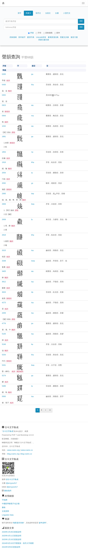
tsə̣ (32, 250)
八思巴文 (66, 13)
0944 (4, 116)
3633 (4, 292)
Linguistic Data (8, 515)
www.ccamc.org (13, 450)
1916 (4, 162)
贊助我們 (7, 491)
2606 (4, 204)
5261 (4, 365)
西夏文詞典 (64, 37)
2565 (4, 194)
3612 (4, 282)
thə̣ (32, 85)
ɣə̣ (32, 183)
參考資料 (42, 523)
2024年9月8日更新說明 (11, 547)
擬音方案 (74, 37)
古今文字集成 (8, 431)
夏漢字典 (30, 37)
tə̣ (32, 173)
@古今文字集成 (12, 479)
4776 (4, 323)
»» (50, 410)
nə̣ (32, 152)
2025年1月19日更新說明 (11, 539)
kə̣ (32, 344)
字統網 (4, 500)
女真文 (48, 13)
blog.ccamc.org (13, 454)
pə (32, 323)
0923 (4, 105)
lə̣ (32, 219)
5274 (4, 376)
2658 (4, 219)
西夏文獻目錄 (43, 40)
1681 (4, 136)
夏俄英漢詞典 (53, 37)
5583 (4, 396)
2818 (4, 235)
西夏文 (28, 13)
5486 (4, 386)
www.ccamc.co (27, 450)
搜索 (81, 21)
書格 (3, 507)
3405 (4, 271)
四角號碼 (13, 37)
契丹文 (38, 13)
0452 (4, 95)
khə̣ (32, 162)
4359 (4, 313)
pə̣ (32, 74)
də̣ (32, 292)
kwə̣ (32, 204)
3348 (4, 261)
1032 (4, 126)
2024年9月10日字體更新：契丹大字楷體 (18, 543)
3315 (4, 250)
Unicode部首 (41, 37)
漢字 (19, 13)
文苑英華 (5, 511)
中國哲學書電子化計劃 (11, 504)
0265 (4, 74)
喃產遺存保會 (18, 523)
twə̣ (32, 194)
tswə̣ (33, 261)
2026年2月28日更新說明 (11, 532)
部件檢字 (22, 37)
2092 (4, 183)
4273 (4, 303)
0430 (4, 85)
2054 (4, 173)
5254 (4, 355)
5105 (4, 334)
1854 (4, 152)
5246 (4, 344)
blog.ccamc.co (26, 454)
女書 (57, 13)
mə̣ (32, 116)
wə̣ (32, 105)
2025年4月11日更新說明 (11, 536)
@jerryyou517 (11, 483)
